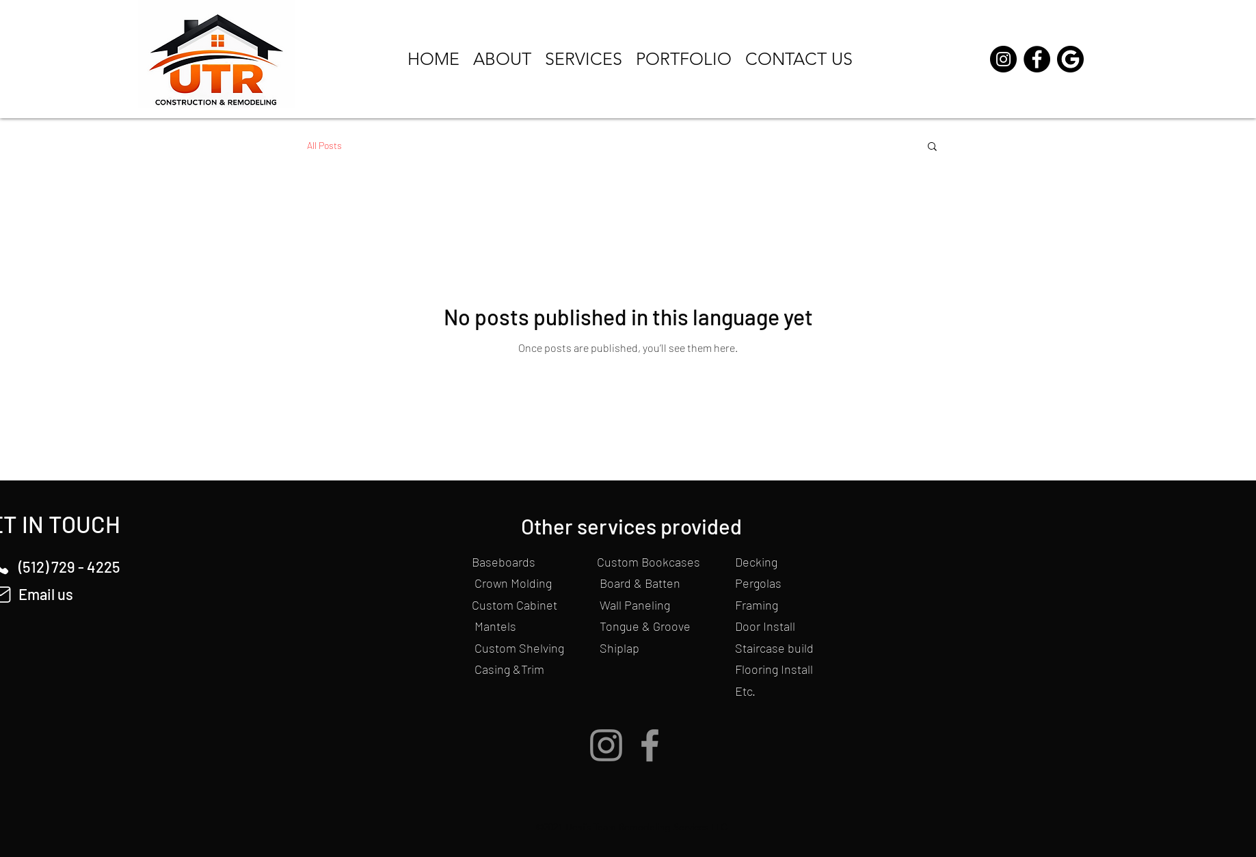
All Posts (324, 145)
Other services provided (631, 526)
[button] (932, 147)
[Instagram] (1003, 59)
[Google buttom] (1070, 59)
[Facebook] (1037, 59)
